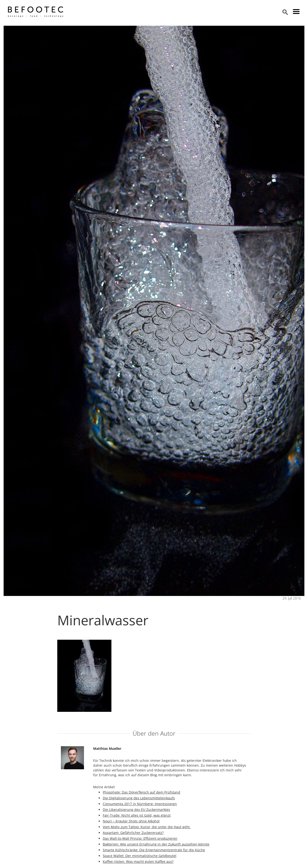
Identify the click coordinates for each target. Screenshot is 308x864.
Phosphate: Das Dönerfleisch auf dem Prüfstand (141, 792)
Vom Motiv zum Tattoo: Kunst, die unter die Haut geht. (147, 827)
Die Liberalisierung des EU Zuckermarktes (136, 809)
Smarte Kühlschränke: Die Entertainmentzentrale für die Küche (154, 850)
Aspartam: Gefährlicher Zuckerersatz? (133, 832)
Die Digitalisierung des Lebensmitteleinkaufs (139, 798)
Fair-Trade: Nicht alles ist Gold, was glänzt (137, 815)
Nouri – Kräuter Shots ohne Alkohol (131, 821)
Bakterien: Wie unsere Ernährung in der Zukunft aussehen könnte (156, 844)
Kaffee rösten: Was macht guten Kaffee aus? (138, 861)
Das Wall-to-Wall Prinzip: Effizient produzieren (140, 838)
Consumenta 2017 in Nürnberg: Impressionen (140, 803)
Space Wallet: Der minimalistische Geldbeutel (139, 855)
